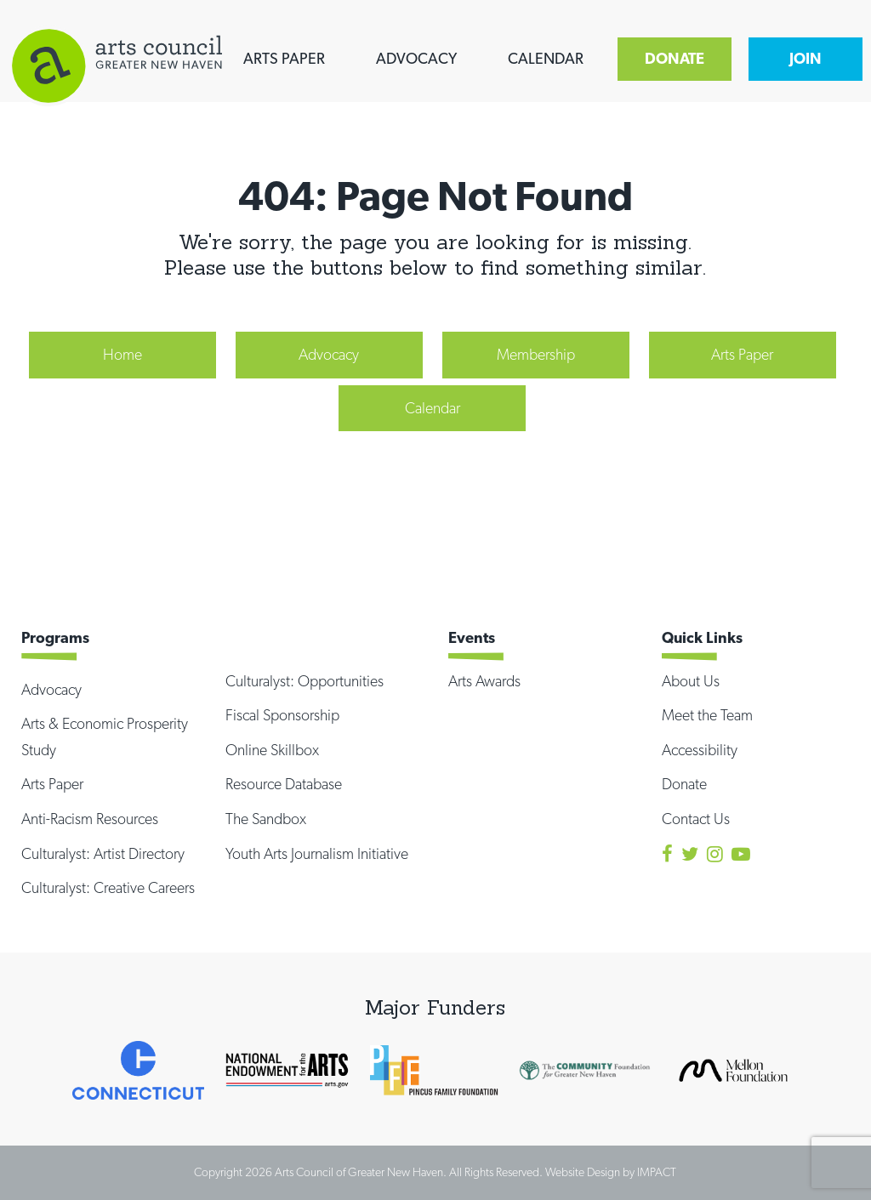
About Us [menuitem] (691, 681)
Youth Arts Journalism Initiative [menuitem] (316, 853)
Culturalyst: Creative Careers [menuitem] (108, 887)
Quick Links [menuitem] (702, 637)
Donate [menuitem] (684, 784)
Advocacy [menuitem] (329, 354)
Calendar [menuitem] (432, 408)
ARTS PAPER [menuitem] (284, 58)
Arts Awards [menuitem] (484, 681)
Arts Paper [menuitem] (742, 354)
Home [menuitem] (122, 354)
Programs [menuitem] (55, 637)
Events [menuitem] (471, 637)
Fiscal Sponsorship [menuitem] (282, 715)
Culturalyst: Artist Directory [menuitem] (103, 853)
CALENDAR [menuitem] (546, 58)
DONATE (674, 58)
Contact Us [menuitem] (696, 818)
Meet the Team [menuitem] (707, 715)
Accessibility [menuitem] (699, 750)
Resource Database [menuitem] (283, 784)
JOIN (805, 58)
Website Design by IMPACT (610, 1172)
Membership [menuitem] (536, 354)
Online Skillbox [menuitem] (272, 750)
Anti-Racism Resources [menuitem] (89, 818)
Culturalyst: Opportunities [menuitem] (304, 681)
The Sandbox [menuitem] (265, 818)
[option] (138, 1070)
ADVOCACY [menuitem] (416, 58)
